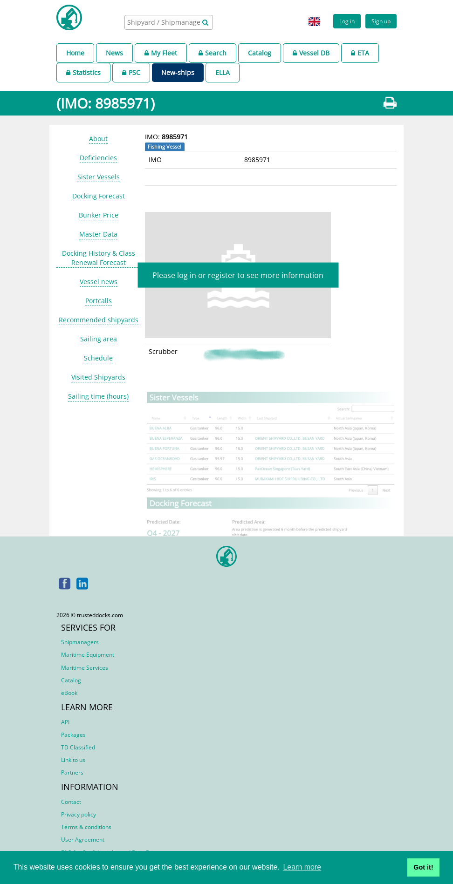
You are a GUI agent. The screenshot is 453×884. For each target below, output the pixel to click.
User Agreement (82, 839)
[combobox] (168, 22)
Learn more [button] (302, 867)
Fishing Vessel (164, 146)
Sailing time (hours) (98, 396)
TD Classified (78, 747)
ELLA (222, 72)
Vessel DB (311, 52)
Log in (347, 21)
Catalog (259, 52)
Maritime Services (84, 668)
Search (212, 52)
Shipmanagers (80, 642)
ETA (360, 52)
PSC (131, 72)
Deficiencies (98, 157)
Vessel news (98, 281)
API (65, 722)
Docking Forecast (98, 195)
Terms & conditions (86, 827)
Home (75, 52)
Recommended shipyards (98, 319)
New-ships (177, 72)
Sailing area (98, 338)
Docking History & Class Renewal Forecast (98, 258)
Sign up (381, 21)
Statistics (83, 72)
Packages (73, 735)
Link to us (73, 760)
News (114, 52)
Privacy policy (78, 814)
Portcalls (98, 300)
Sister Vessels (98, 176)
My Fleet (160, 52)
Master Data (98, 234)
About (98, 138)
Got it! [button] (423, 867)
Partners (72, 772)
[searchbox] (164, 22)
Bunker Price (98, 215)
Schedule (98, 358)
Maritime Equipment (87, 655)
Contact (71, 802)
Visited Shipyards (98, 377)
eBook (69, 693)
